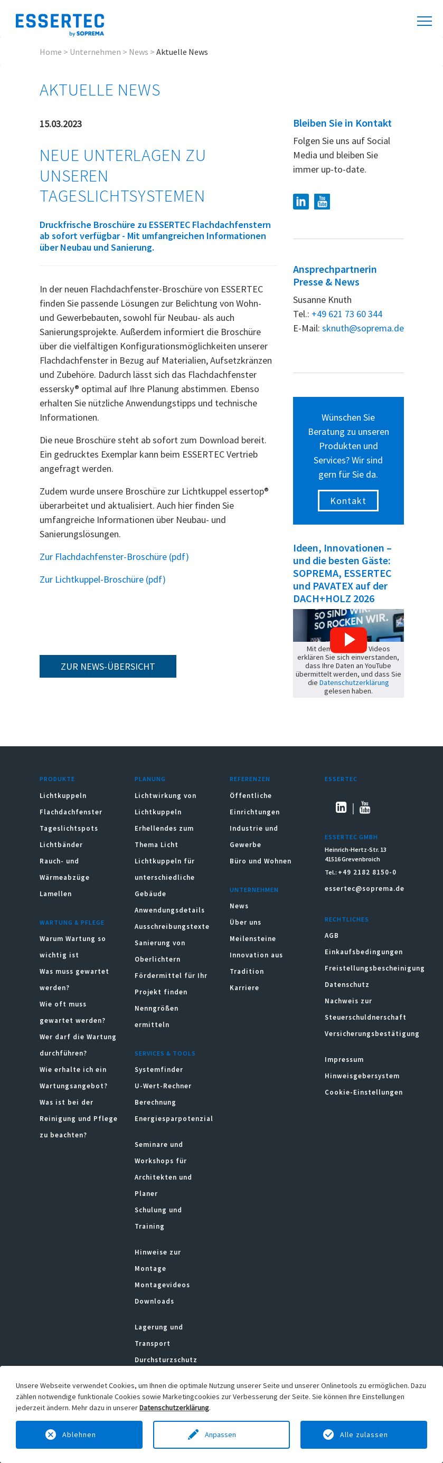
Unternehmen (95, 51)
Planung (150, 779)
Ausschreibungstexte (172, 926)
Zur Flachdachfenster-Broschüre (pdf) (114, 556)
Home (51, 51)
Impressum (344, 1059)
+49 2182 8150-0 (367, 872)
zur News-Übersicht (108, 666)
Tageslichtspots (69, 828)
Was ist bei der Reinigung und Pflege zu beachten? (79, 1118)
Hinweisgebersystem (362, 1075)
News (138, 51)
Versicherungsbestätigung (372, 1033)
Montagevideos (162, 1284)
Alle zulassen (364, 1434)
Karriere (244, 987)
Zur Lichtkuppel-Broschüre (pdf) (103, 579)
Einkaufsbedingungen (364, 951)
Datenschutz (347, 984)
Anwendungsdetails (170, 910)
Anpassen (221, 1434)
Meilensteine (253, 938)
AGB (332, 935)
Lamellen (56, 893)
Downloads (155, 1301)
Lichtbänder (61, 844)
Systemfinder (159, 1069)
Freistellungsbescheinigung (375, 968)
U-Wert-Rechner (163, 1085)
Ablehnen (79, 1434)
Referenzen (250, 779)
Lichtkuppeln (63, 795)
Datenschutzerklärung (354, 682)
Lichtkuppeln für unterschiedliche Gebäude (165, 877)
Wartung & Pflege (72, 922)
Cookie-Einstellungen (364, 1092)
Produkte (57, 779)
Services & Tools (165, 1053)
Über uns (245, 922)
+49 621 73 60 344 (347, 314)
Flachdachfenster (71, 812)
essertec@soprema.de (364, 888)
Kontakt (348, 501)
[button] (348, 640)
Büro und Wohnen (260, 861)
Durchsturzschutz (166, 1359)
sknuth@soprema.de (363, 328)
